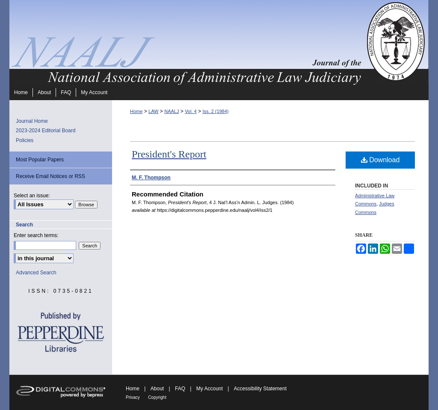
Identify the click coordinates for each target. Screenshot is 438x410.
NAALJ (171, 111)
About (157, 389)
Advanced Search (36, 273)
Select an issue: (32, 196)
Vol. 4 (191, 111)
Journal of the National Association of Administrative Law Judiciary (186, 42)
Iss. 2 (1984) (215, 111)
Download (380, 159)
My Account (209, 389)
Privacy (133, 397)
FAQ (180, 389)
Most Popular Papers (40, 160)
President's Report (169, 154)
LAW (153, 111)
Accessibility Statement (260, 389)
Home (136, 111)
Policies (24, 140)
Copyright (157, 397)
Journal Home (32, 121)
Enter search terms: (36, 235)
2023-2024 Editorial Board (45, 131)
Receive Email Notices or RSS (50, 176)
